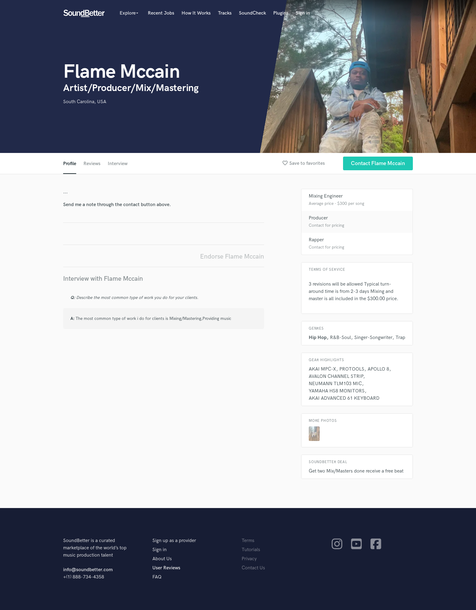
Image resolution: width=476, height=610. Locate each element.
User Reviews (166, 568)
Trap (400, 338)
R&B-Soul (340, 338)
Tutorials (251, 550)
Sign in (303, 13)
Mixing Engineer (326, 196)
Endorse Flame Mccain (232, 256)
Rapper (316, 240)
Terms (248, 541)
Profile (69, 164)
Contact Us (253, 568)
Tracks (225, 13)
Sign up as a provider (174, 541)
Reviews (91, 164)
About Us (162, 559)
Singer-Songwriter (373, 338)
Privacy (249, 559)
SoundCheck (252, 13)
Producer (318, 218)
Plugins (280, 13)
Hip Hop (318, 338)
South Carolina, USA (84, 102)
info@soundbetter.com (88, 570)
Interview (117, 164)
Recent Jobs (161, 13)
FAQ (157, 577)
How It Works (196, 13)
